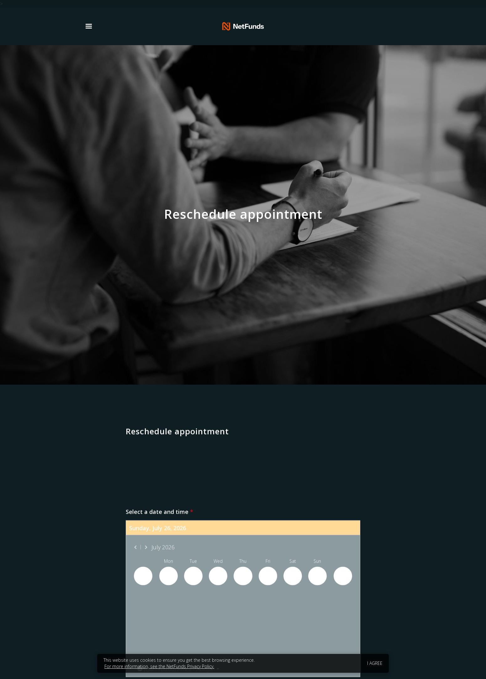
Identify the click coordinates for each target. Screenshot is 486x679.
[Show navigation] (90, 26)
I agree (375, 663)
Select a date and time (159, 675)
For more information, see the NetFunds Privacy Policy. (159, 666)
